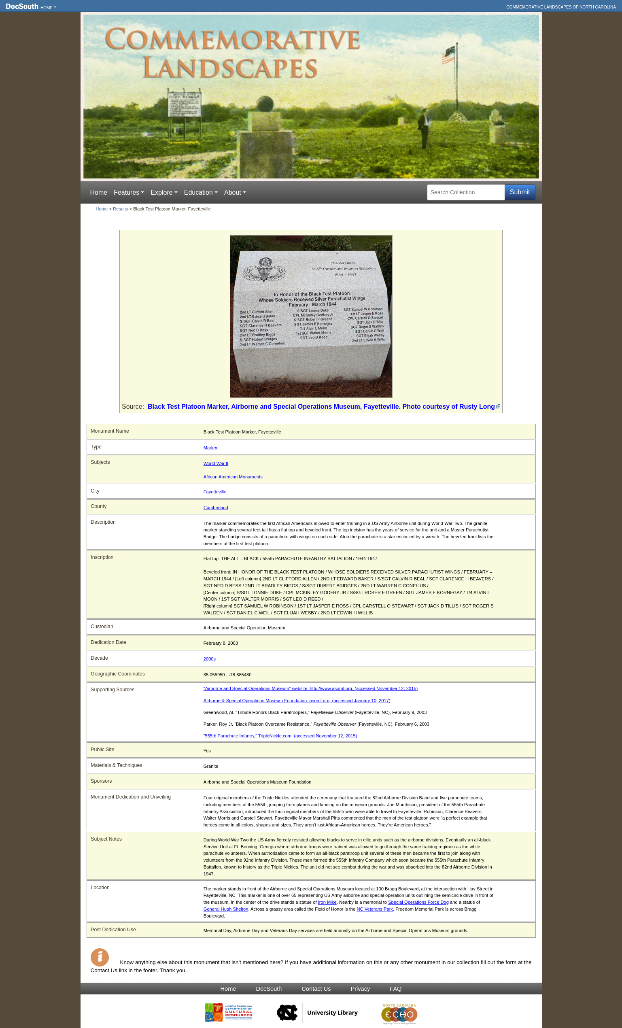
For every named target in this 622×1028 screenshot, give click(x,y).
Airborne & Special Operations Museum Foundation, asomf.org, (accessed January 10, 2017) (297, 700)
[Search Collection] (466, 192)
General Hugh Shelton (226, 909)
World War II (216, 463)
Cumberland (216, 507)
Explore (161, 192)
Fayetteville (215, 491)
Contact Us (316, 989)
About (232, 192)
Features (126, 192)
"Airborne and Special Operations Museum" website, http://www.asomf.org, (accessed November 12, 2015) (311, 688)
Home (46, 8)
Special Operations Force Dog (418, 902)
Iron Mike (327, 902)
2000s (210, 658)
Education (198, 192)
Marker (211, 447)
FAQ (395, 989)
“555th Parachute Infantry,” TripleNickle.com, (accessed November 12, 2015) (280, 735)
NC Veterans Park (375, 909)
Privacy (360, 989)
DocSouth (269, 989)
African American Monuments (233, 476)
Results (120, 208)
